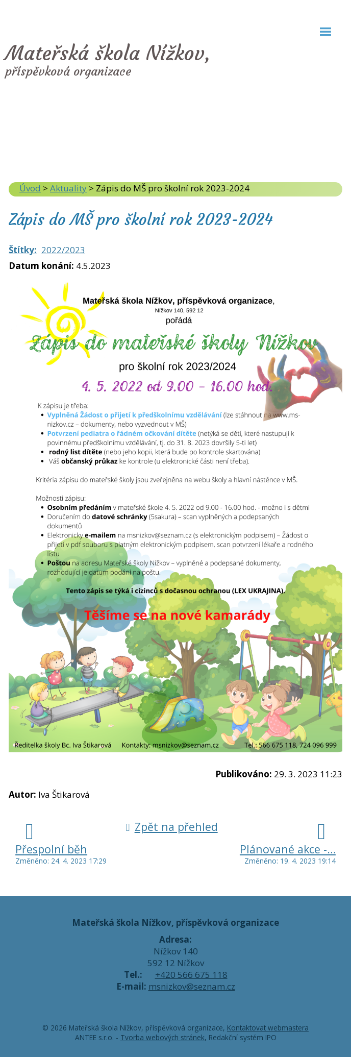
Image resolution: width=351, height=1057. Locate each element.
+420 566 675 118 (191, 974)
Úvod (30, 188)
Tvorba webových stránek (162, 1037)
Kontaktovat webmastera (268, 1028)
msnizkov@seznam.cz (191, 986)
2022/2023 (63, 250)
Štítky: (23, 250)
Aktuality (68, 188)
